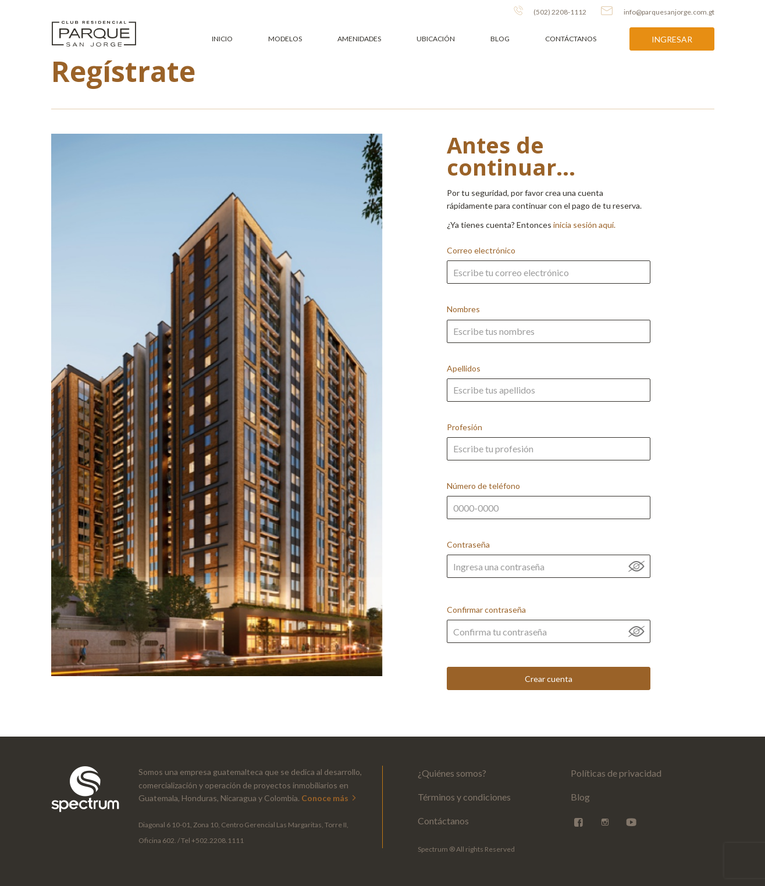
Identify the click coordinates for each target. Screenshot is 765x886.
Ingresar (672, 39)
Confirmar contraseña (548, 633)
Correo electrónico (548, 273)
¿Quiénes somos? (452, 772)
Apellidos (548, 391)
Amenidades (359, 38)
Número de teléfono (548, 509)
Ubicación (436, 38)
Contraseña (548, 571)
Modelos (285, 38)
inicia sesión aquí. (584, 225)
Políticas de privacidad (616, 772)
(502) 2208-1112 (550, 11)
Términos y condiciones (464, 796)
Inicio (222, 38)
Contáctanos (570, 38)
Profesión (548, 450)
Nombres (548, 332)
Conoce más (329, 798)
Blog (500, 38)
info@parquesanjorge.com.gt (657, 11)
